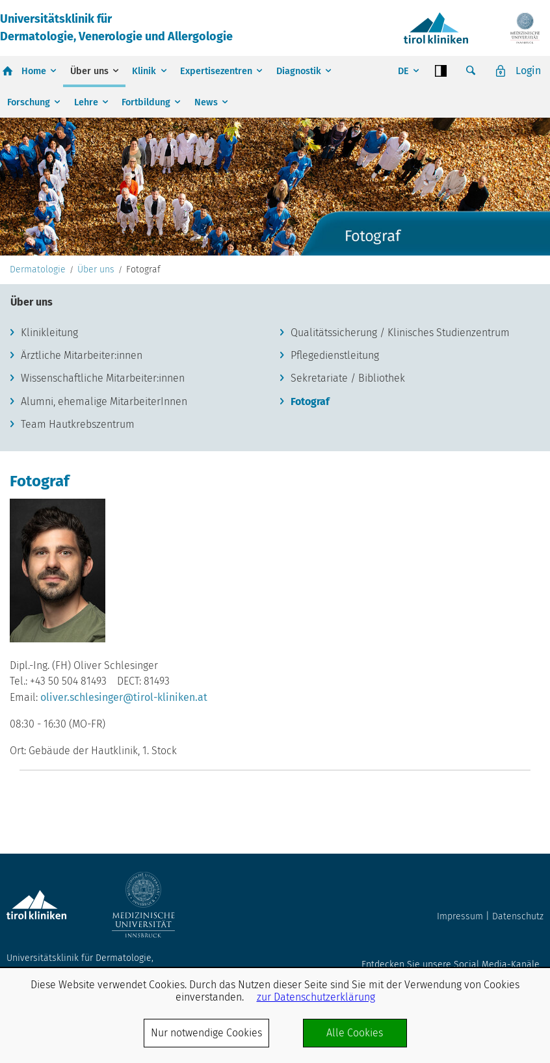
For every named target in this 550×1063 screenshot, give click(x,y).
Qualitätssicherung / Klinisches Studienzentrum (400, 332)
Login (528, 70)
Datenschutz (517, 916)
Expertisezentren (216, 71)
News (206, 102)
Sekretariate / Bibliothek (348, 378)
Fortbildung (146, 102)
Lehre (86, 102)
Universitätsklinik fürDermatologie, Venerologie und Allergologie (116, 28)
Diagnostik (298, 71)
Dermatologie (38, 270)
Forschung (28, 102)
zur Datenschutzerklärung (316, 997)
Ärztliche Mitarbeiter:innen (81, 355)
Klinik (144, 71)
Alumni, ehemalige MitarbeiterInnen (104, 401)
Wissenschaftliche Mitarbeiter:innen (103, 378)
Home (33, 71)
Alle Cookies (354, 1033)
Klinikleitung (49, 332)
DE (403, 71)
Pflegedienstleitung (335, 355)
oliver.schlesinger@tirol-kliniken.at (123, 697)
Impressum (460, 916)
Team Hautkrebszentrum (78, 424)
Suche (471, 71)
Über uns (89, 71)
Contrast (441, 71)
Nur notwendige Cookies (206, 1033)
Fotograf (310, 401)
